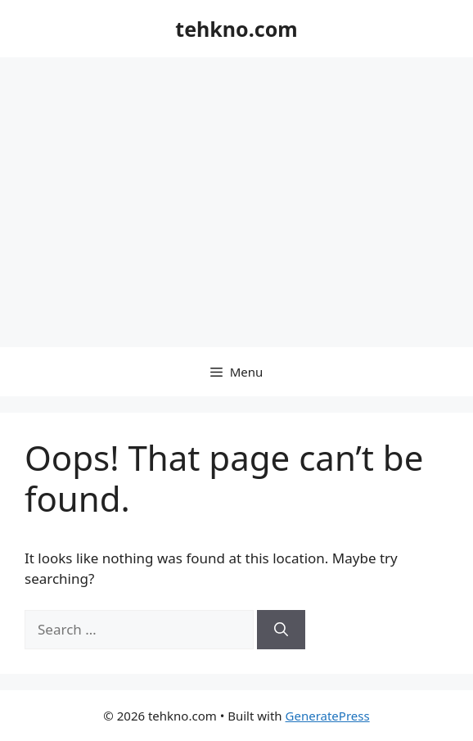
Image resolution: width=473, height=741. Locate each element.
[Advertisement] (236, 180)
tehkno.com (236, 29)
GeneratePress (328, 715)
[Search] (281, 629)
